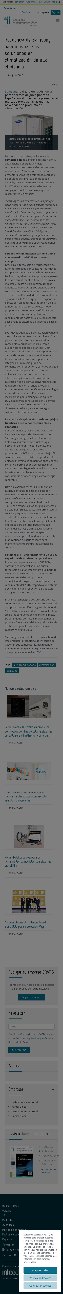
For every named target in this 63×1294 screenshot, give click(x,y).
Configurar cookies (40, 1285)
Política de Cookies (40, 1278)
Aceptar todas (40, 1270)
